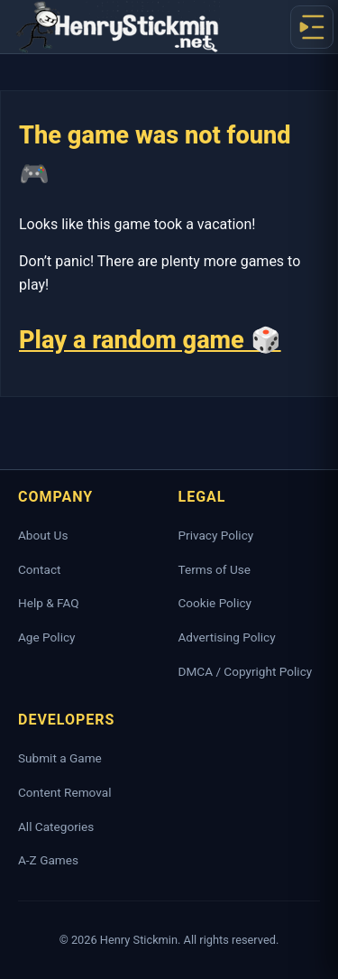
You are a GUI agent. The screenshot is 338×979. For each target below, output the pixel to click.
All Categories (56, 826)
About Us (43, 535)
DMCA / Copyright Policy (245, 671)
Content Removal (64, 792)
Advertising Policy (227, 637)
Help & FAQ (48, 603)
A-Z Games (48, 860)
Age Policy (46, 637)
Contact (39, 569)
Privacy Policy (216, 535)
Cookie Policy (215, 603)
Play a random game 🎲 (150, 340)
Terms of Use (214, 569)
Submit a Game (60, 758)
